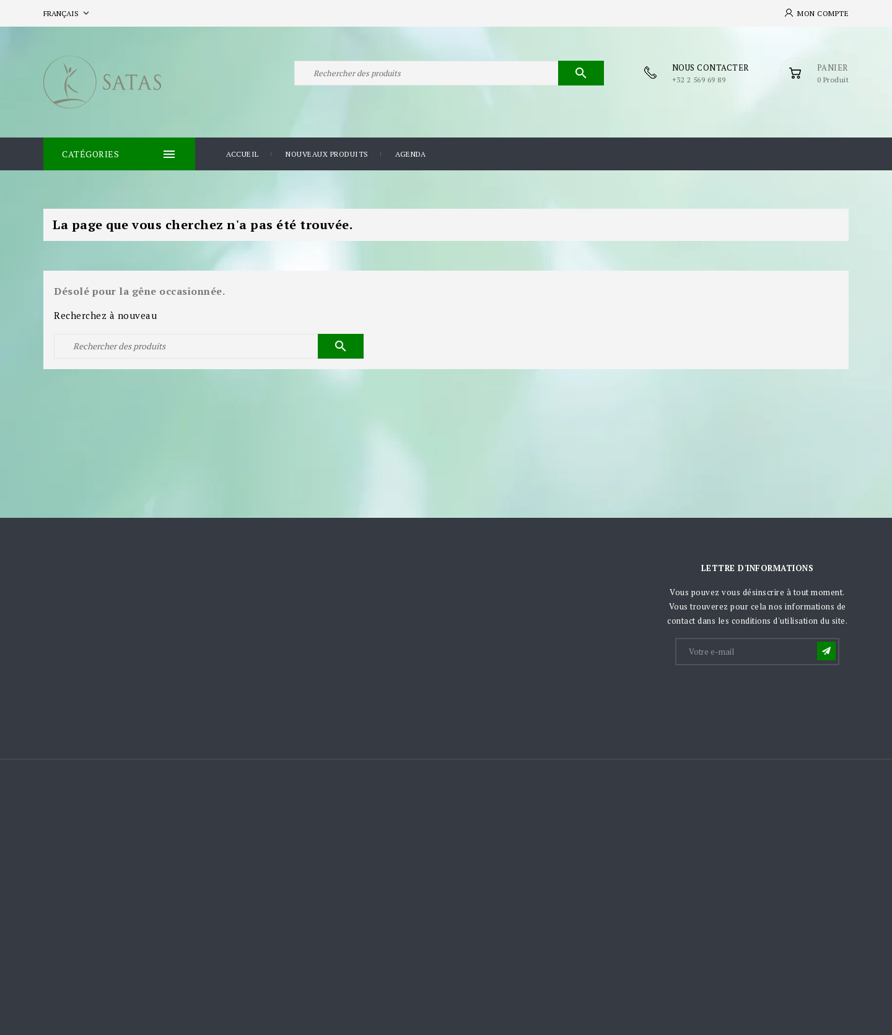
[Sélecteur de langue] (67, 13)
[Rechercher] (449, 73)
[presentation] (770, 697)
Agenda (410, 154)
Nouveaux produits (327, 154)
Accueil (242, 154)
